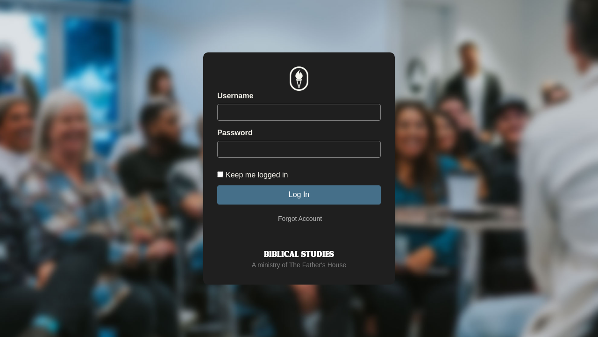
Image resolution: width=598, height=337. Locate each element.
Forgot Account (300, 218)
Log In (299, 194)
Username (235, 96)
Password (235, 133)
